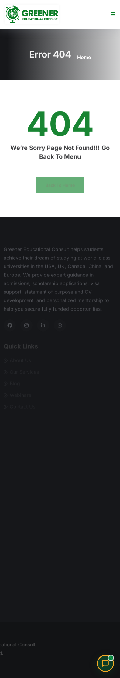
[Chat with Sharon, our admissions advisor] (105, 663)
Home (84, 57)
